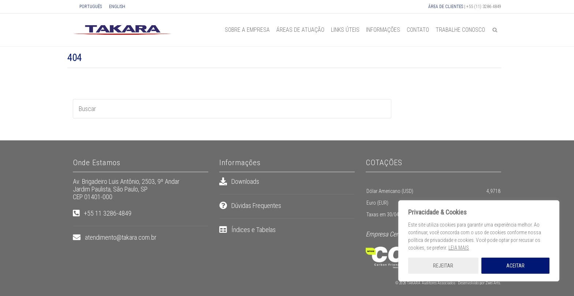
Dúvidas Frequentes (256, 205)
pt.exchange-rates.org (374, 224)
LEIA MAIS (458, 248)
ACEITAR (515, 266)
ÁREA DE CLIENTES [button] (445, 6)
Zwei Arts (492, 283)
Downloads (245, 181)
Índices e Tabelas (253, 230)
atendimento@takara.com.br (120, 237)
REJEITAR (443, 266)
